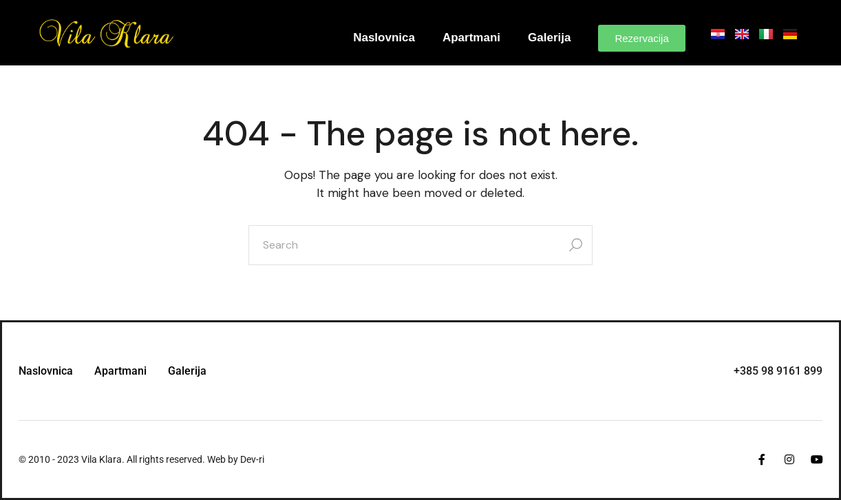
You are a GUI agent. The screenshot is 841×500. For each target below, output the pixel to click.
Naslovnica (384, 37)
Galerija (549, 37)
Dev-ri (252, 459)
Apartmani (471, 37)
